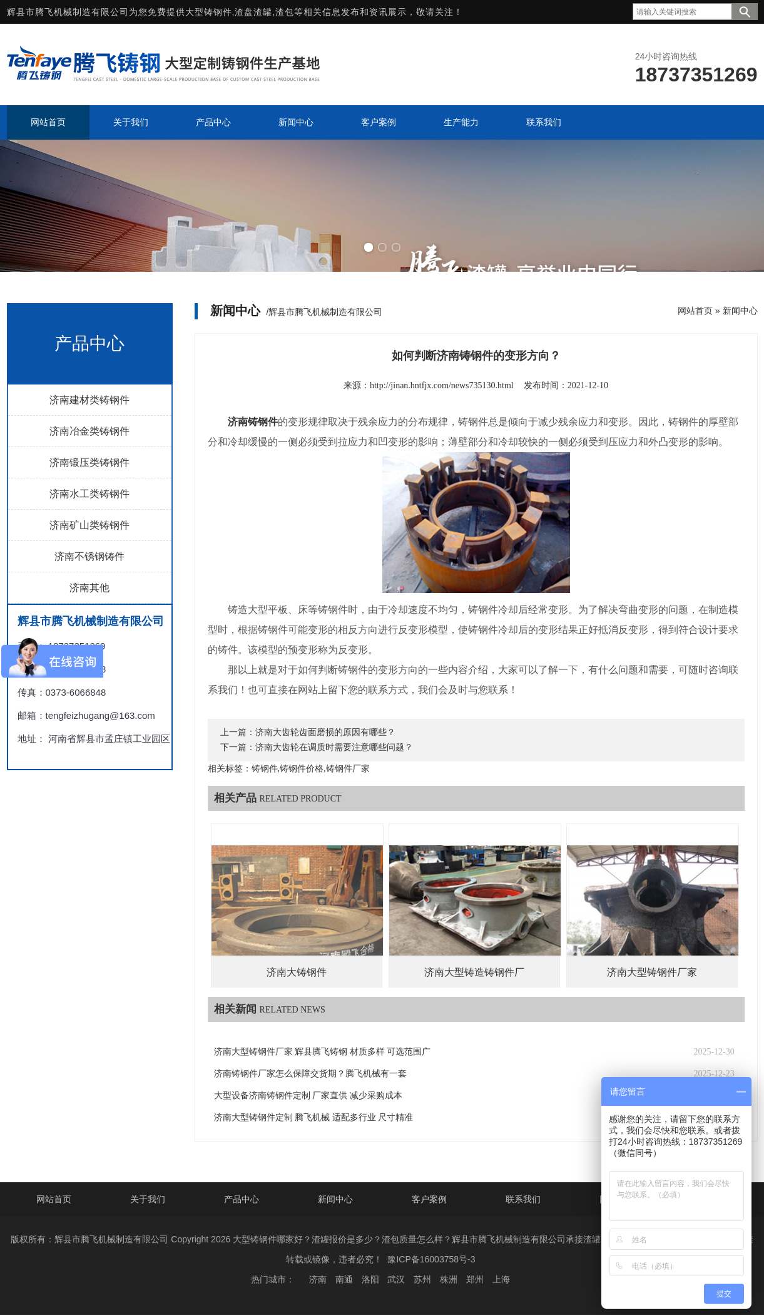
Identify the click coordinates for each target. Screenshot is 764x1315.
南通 (344, 1279)
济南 (318, 1279)
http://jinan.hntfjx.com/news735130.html (442, 385)
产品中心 (241, 1199)
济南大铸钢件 (297, 972)
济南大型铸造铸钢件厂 (474, 972)
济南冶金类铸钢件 (89, 431)
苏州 (422, 1279)
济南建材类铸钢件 (89, 399)
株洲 (448, 1279)
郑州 (475, 1279)
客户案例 (429, 1199)
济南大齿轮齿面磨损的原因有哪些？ (325, 732)
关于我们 (147, 1199)
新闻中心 (740, 311)
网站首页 (695, 311)
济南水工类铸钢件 (89, 493)
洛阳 (370, 1279)
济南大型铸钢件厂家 (652, 972)
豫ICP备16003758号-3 (431, 1259)
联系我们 (523, 1199)
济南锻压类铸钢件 (89, 462)
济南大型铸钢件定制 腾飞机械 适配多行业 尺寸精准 (314, 1117)
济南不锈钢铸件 (89, 556)
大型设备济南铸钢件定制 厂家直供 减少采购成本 (308, 1095)
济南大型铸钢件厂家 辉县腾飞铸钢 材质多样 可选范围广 (322, 1051)
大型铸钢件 (208, 12)
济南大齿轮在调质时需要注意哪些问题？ (334, 747)
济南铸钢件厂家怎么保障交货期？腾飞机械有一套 (310, 1073)
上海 (501, 1279)
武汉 (396, 1279)
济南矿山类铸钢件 (89, 525)
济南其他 (89, 587)
